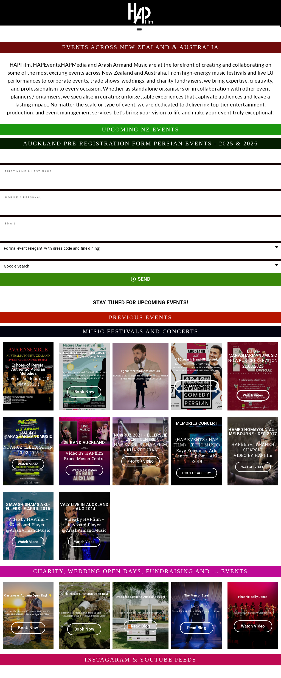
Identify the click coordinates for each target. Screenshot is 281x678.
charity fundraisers (179, 80)
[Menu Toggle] (139, 29)
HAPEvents (46, 64)
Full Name (8, 161)
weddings (133, 80)
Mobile (5, 187)
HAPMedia (74, 64)
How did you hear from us (20, 257)
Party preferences (14, 239)
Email (4, 213)
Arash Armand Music (123, 64)
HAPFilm (20, 64)
